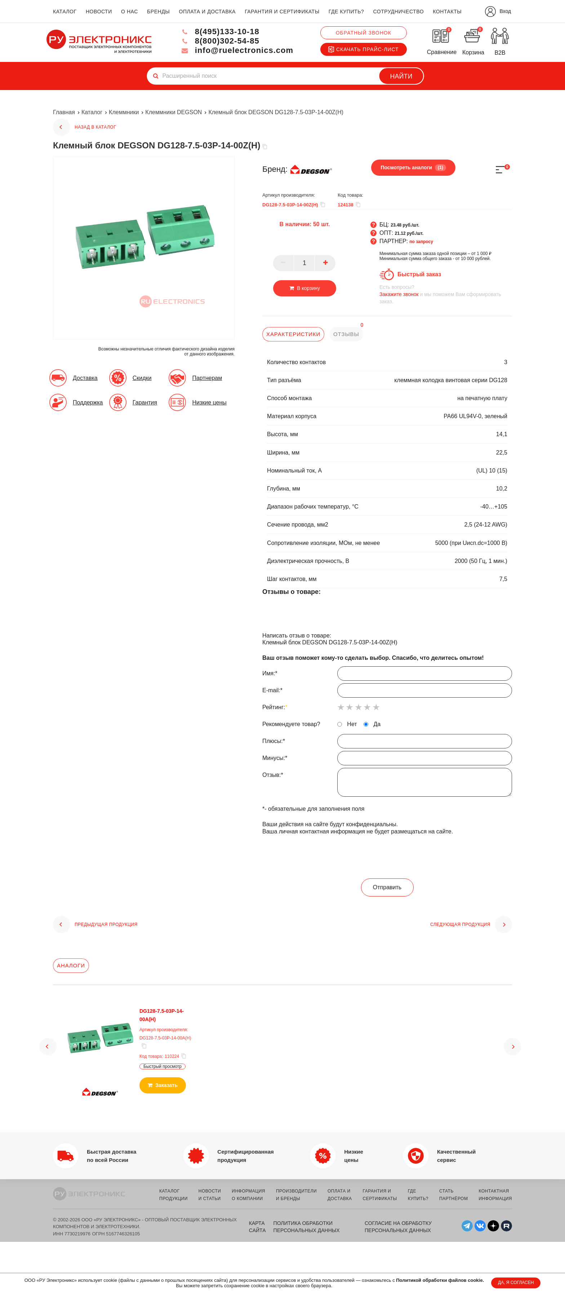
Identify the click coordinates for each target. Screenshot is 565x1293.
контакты (447, 11)
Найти (401, 76)
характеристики (293, 334)
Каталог (91, 112)
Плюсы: (387, 743)
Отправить (387, 887)
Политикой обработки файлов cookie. (440, 1280)
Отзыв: (387, 784)
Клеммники (124, 112)
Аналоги (71, 965)
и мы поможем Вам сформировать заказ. (445, 294)
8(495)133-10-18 (220, 31)
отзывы (346, 334)
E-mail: (387, 692)
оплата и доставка (207, 11)
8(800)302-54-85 (220, 40)
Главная (64, 112)
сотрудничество (398, 11)
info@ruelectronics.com (237, 50)
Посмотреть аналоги (413, 167)
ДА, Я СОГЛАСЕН (516, 1282)
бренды (158, 11)
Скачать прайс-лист (363, 49)
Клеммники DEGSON (173, 112)
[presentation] (387, 857)
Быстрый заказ (419, 274)
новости (99, 11)
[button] (48, 1046)
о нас (129, 11)
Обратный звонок (363, 33)
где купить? (346, 11)
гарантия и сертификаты (282, 11)
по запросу (421, 241)
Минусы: (387, 760)
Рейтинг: (274, 707)
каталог (65, 11)
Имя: (387, 675)
